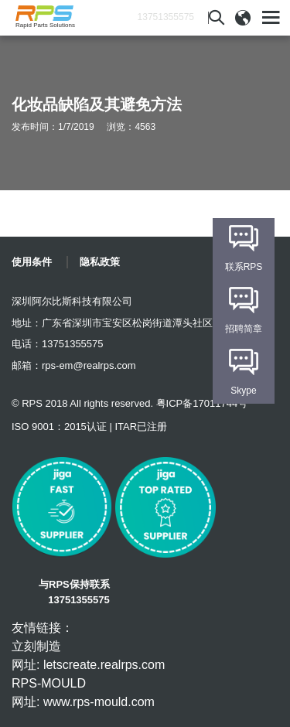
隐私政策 (100, 262)
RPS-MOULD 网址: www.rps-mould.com (83, 692)
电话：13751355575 (58, 344)
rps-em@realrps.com (89, 365)
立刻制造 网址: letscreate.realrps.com (88, 655)
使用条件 (32, 262)
